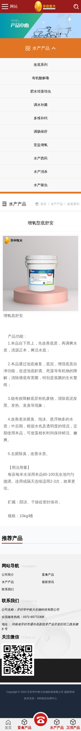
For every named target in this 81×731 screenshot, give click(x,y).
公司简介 (8, 574)
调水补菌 (41, 105)
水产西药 (41, 158)
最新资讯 (48, 582)
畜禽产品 (48, 574)
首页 (43, 204)
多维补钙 (41, 118)
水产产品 (8, 582)
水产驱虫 (41, 185)
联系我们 (8, 589)
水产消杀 (41, 171)
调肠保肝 (41, 131)
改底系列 (41, 64)
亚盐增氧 (41, 145)
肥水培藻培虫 (40, 91)
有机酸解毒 (40, 78)
